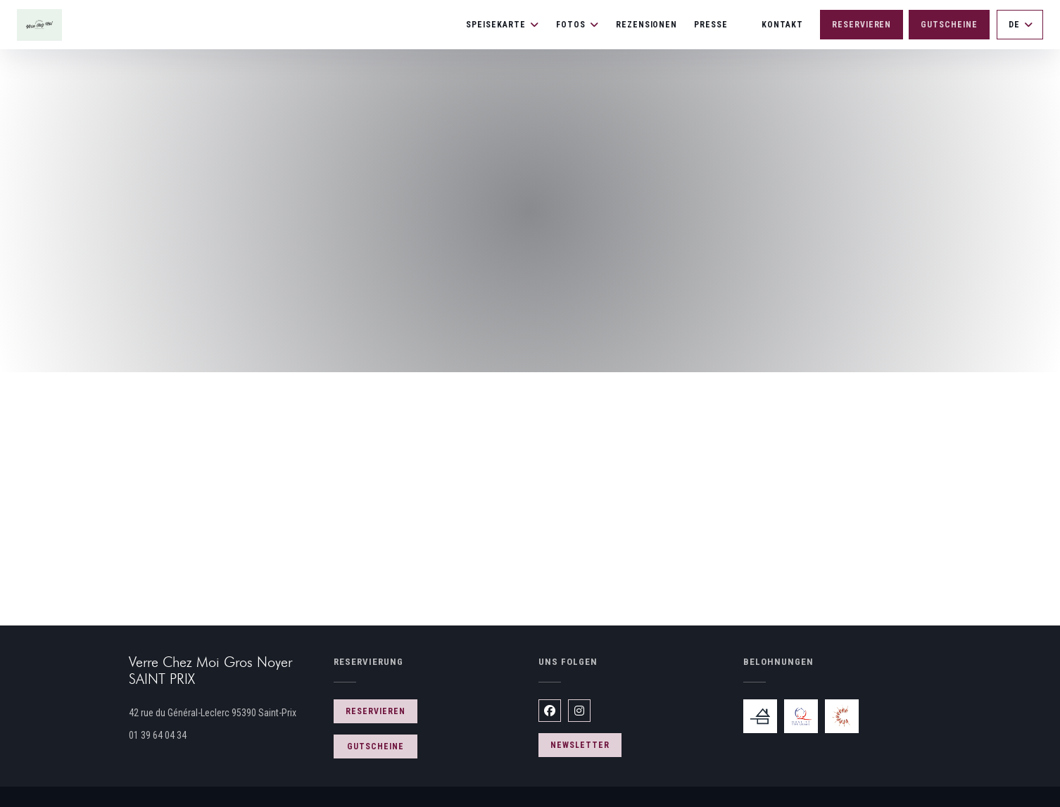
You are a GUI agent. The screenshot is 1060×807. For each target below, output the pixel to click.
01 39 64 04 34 (158, 735)
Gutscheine (949, 25)
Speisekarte (502, 25)
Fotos (577, 25)
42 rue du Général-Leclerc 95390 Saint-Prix (223, 711)
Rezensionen (647, 25)
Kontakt (782, 25)
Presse (711, 25)
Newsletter (580, 745)
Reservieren (862, 25)
